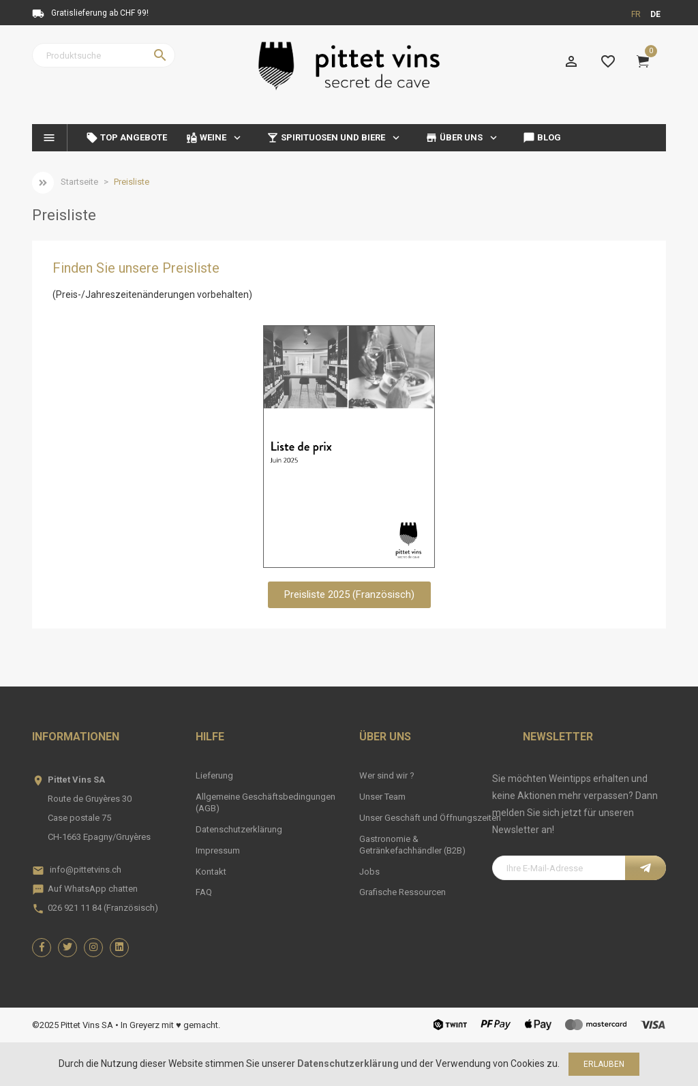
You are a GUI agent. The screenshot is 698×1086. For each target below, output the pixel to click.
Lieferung (214, 775)
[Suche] (103, 55)
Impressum (218, 850)
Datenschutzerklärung (239, 829)
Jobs (369, 871)
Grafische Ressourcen (402, 892)
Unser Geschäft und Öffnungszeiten (430, 818)
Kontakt (211, 871)
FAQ (204, 892)
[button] (349, 595)
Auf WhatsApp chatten (93, 889)
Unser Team (382, 796)
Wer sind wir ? (386, 775)
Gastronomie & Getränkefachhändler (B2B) (412, 845)
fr (636, 14)
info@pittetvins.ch (85, 869)
